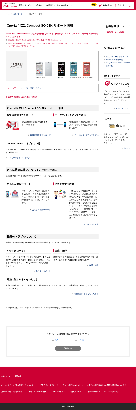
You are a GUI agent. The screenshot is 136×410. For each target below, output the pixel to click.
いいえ (81, 339)
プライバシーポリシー (48, 385)
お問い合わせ (92, 392)
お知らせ (39, 5)
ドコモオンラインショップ (18, 157)
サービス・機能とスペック (32, 88)
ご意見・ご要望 (75, 392)
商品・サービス (25, 5)
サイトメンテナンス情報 (39, 392)
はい (57, 339)
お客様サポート (115, 26)
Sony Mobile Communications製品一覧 (118, 64)
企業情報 (50, 5)
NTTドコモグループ (113, 392)
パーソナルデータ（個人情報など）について (17, 385)
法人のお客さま (63, 5)
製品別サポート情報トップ (117, 56)
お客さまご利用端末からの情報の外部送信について (105, 385)
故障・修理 (94, 265)
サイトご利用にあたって (71, 385)
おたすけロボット (42, 271)
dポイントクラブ (123, 108)
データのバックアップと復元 (86, 135)
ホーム (8, 14)
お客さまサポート (19, 14)
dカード (127, 148)
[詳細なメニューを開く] (130, 5)
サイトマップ (58, 392)
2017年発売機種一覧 (114, 60)
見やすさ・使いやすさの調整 (11, 392)
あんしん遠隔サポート (41, 210)
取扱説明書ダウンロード (40, 135)
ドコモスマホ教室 (90, 224)
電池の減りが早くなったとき (86, 294)
